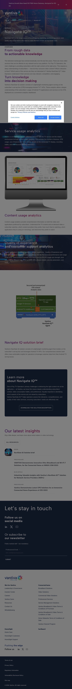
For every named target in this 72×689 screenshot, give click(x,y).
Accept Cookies (55, 117)
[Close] (61, 103)
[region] (36, 111)
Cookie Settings (42, 108)
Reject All (41, 117)
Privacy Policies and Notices (26, 112)
